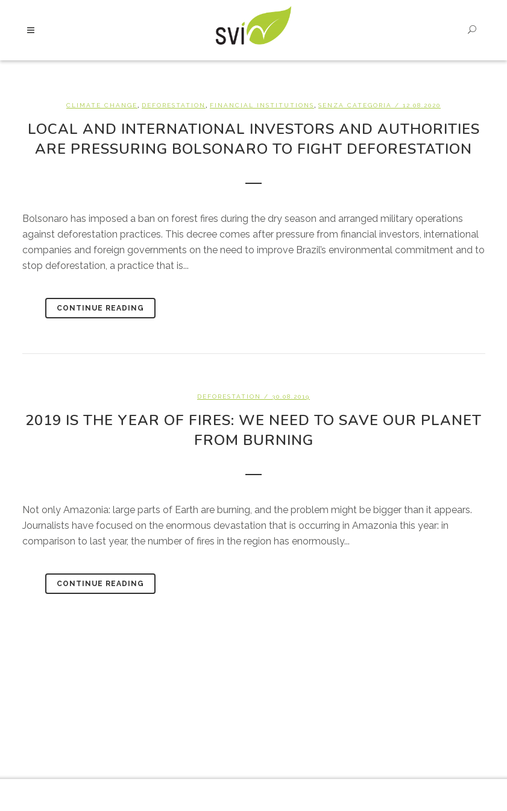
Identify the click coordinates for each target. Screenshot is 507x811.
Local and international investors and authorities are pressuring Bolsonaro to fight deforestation (254, 139)
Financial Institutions (262, 105)
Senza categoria (355, 105)
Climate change (101, 105)
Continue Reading (100, 308)
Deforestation (174, 105)
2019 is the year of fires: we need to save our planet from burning (253, 430)
